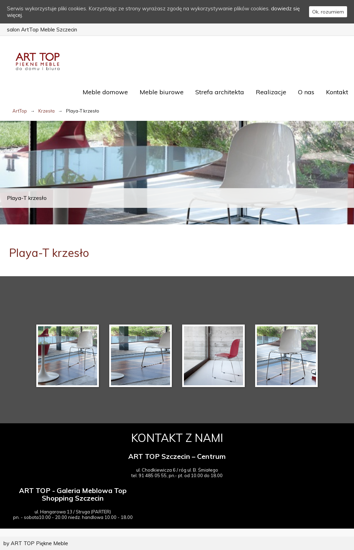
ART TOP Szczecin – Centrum (177, 456)
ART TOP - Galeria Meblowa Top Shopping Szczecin (73, 494)
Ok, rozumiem (328, 12)
